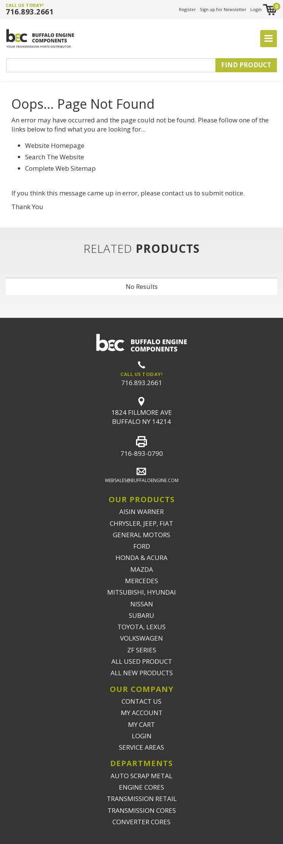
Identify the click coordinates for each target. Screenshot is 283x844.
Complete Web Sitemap (61, 168)
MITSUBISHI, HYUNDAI (141, 592)
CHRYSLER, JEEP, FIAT (141, 523)
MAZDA (141, 569)
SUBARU (141, 615)
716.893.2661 (30, 12)
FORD (141, 546)
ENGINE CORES (141, 787)
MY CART (141, 724)
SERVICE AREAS (141, 747)
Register (187, 9)
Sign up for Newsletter (223, 9)
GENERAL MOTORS (141, 534)
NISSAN (141, 604)
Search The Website (54, 156)
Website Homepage (54, 145)
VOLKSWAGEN (141, 638)
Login (256, 9)
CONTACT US (141, 701)
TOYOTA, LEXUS (141, 626)
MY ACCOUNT (142, 712)
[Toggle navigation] (268, 39)
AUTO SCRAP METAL (141, 775)
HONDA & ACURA (141, 557)
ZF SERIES (141, 650)
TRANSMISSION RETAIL (142, 798)
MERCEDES (141, 580)
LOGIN (142, 735)
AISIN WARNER (141, 511)
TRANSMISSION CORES (142, 810)
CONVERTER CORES (141, 821)
